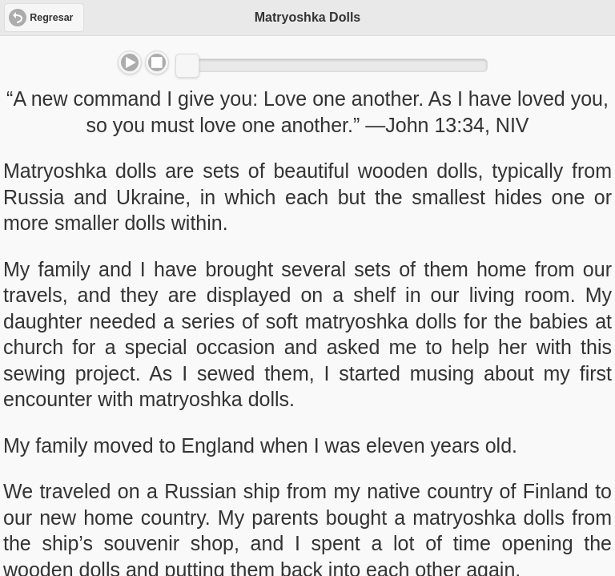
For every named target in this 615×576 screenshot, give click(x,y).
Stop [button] (157, 62)
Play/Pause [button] (130, 62)
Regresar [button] (51, 17)
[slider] (187, 66)
